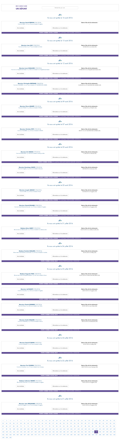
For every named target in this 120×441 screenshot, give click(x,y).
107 (39, 429)
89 (89, 426)
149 (75, 432)
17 (60, 420)
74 (35, 426)
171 (39, 434)
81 (60, 426)
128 (114, 429)
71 (24, 426)
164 (14, 434)
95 (110, 426)
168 (28, 434)
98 (6, 429)
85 (74, 426)
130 (7, 432)
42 (35, 423)
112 (57, 429)
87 (81, 426)
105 (32, 429)
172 (43, 434)
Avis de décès (20, 28)
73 (31, 426)
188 (100, 434)
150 (78, 432)
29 (103, 420)
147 (68, 432)
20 (71, 420)
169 (32, 434)
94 (107, 426)
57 (89, 423)
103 (25, 429)
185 (89, 434)
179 (68, 434)
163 (10, 434)
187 (96, 434)
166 (21, 434)
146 (64, 432)
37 (17, 423)
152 (86, 432)
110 (50, 429)
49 (60, 423)
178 (64, 434)
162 (7, 434)
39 (24, 423)
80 (56, 426)
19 (67, 420)
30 (107, 420)
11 (39, 420)
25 (89, 420)
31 (110, 420)
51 (67, 423)
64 (114, 423)
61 (103, 423)
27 (96, 420)
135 (25, 432)
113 (61, 429)
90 (92, 426)
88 (85, 426)
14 (49, 420)
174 (50, 434)
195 (10, 437)
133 (17, 432)
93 (103, 426)
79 (53, 426)
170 (35, 434)
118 (78, 429)
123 (96, 429)
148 (71, 432)
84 (71, 426)
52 (71, 423)
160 (114, 432)
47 (53, 423)
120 (86, 429)
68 (13, 426)
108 (43, 429)
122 (93, 429)
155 (96, 432)
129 (3, 432)
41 (31, 423)
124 (100, 429)
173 (46, 434)
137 (32, 432)
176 (57, 434)
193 (3, 437)
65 (3, 426)
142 (50, 432)
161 (3, 434)
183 (82, 434)
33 (3, 423)
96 (114, 426)
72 (28, 426)
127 (111, 429)
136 (28, 432)
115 (68, 429)
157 (103, 432)
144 (57, 432)
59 (96, 423)
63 (110, 423)
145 (61, 432)
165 (17, 434)
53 (74, 423)
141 (46, 432)
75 (39, 426)
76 (42, 426)
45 (46, 423)
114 (64, 429)
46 (49, 423)
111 (53, 429)
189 (103, 434)
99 (10, 429)
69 (17, 426)
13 (46, 420)
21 (74, 420)
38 (21, 423)
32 (114, 420)
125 (103, 429)
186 (93, 434)
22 (78, 420)
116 (71, 429)
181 (75, 434)
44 (42, 423)
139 (39, 432)
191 (111, 434)
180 (71, 434)
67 (10, 426)
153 (89, 432)
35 (10, 423)
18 (64, 420)
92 (99, 426)
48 (56, 423)
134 (21, 432)
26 (92, 420)
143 (53, 432)
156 (100, 432)
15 (53, 420)
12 (42, 420)
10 (35, 420)
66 (6, 426)
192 (114, 434)
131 (10, 432)
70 (21, 426)
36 (13, 423)
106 (35, 429)
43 (39, 423)
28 (99, 420)
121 (89, 429)
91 (96, 426)
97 (3, 429)
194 (7, 437)
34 (6, 423)
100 (14, 429)
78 (49, 426)
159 (111, 432)
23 (82, 420)
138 (35, 432)
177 (61, 434)
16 (57, 420)
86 (78, 426)
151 (82, 432)
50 (64, 423)
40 (28, 423)
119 (82, 429)
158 (107, 432)
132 (14, 432)
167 (25, 434)
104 (28, 429)
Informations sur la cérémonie (60, 28)
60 (99, 423)
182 (78, 434)
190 (107, 434)
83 (67, 426)
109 (46, 429)
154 (93, 432)
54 (78, 423)
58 (92, 423)
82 (64, 426)
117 (75, 429)
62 (107, 423)
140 (43, 432)
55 (81, 423)
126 (107, 429)
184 (86, 434)
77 (46, 426)
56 (85, 423)
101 (17, 429)
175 (53, 434)
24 (85, 420)
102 (21, 429)
